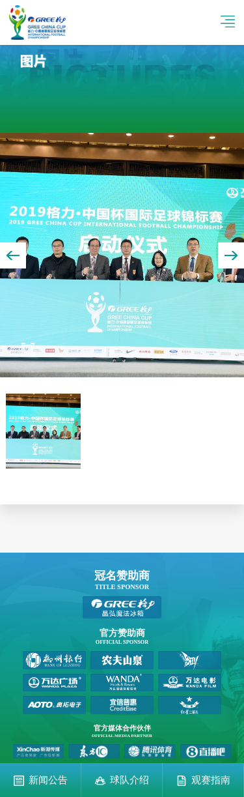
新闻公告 (48, 780)
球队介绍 (129, 780)
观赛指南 (210, 780)
